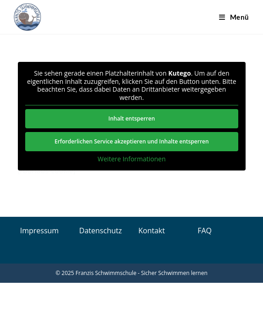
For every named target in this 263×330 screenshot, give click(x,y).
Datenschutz (100, 231)
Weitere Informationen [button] (131, 159)
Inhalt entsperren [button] (131, 118)
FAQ (204, 231)
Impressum (39, 231)
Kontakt (151, 231)
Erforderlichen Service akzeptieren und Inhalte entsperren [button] (132, 141)
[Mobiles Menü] (234, 17)
